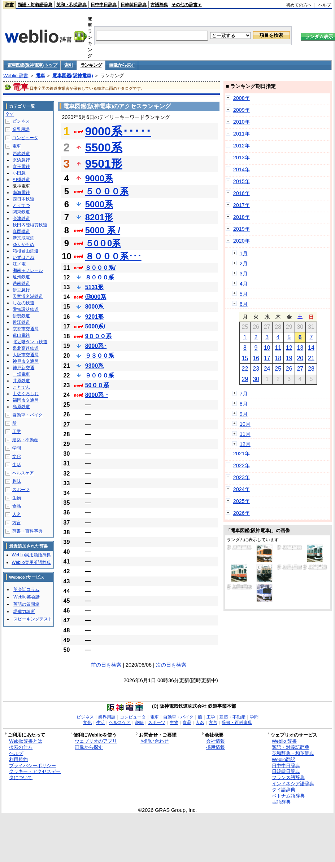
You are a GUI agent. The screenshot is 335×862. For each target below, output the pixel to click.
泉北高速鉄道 (26, 348)
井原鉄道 (21, 380)
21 (311, 358)
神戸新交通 (23, 367)
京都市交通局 (26, 328)
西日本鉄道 (23, 199)
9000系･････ (118, 131)
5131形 (94, 287)
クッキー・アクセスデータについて (35, 774)
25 (278, 369)
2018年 (241, 217)
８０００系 (99, 277)
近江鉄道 (21, 322)
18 (278, 358)
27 (300, 369)
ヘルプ (324, 5)
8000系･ (96, 346)
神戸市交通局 (26, 361)
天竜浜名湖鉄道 (28, 296)
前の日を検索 (106, 665)
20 (300, 358)
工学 (16, 431)
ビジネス (21, 121)
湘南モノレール (28, 270)
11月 (245, 434)
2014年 (241, 169)
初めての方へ (299, 5)
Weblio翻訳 (283, 759)
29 (245, 379)
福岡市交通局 (26, 400)
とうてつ (21, 205)
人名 (16, 514)
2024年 (241, 489)
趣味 (16, 481)
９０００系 (99, 375)
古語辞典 (159, 5)
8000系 (94, 307)
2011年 (241, 134)
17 (267, 358)
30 (256, 379)
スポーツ (21, 489)
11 (278, 348)
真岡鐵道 (21, 231)
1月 (244, 253)
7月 (244, 394)
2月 (244, 263)
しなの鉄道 (23, 302)
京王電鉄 (21, 166)
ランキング (91, 65)
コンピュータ (25, 137)
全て (9, 114)
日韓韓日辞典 (134, 5)
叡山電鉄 (21, 335)
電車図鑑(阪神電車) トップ (32, 65)
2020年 (241, 241)
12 (289, 348)
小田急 (19, 173)
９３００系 (99, 356)
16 (256, 358)
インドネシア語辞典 (293, 783)
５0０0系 (103, 243)
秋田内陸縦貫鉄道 (30, 224)
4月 (244, 284)
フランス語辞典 (288, 777)
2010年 (241, 122)
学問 (16, 448)
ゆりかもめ (23, 244)
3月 (244, 274)
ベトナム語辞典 (288, 796)
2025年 (241, 501)
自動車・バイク (27, 414)
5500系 (103, 147)
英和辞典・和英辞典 (293, 753)
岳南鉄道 (21, 283)
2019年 (241, 229)
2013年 (241, 157)
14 (311, 348)
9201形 (94, 317)
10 (267, 348)
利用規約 (18, 759)
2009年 (241, 110)
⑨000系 (95, 297)
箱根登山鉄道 (26, 250)
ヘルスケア (23, 473)
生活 (16, 464)
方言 (16, 522)
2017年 (241, 205)
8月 (244, 404)
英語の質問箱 (26, 604)
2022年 (241, 465)
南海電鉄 (21, 192)
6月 (244, 304)
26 (289, 369)
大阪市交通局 (26, 354)
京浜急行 (21, 160)
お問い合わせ (154, 741)
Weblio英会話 (26, 597)
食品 (16, 506)
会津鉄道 (21, 218)
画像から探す (121, 65)
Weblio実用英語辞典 (31, 562)
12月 (245, 444)
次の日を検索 (171, 665)
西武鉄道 (21, 153)
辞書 (9, 5)
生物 (16, 497)
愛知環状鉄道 (26, 309)
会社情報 (215, 741)
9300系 (94, 366)
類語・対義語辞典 (35, 5)
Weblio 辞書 (15, 75)
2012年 (241, 146)
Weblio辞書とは (25, 741)
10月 (245, 424)
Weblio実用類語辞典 (31, 554)
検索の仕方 (20, 747)
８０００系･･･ (113, 256)
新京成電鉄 (23, 237)
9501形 (103, 163)
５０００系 (107, 191)
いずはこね (23, 257)
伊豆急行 (21, 289)
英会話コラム (26, 589)
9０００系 (98, 336)
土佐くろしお (26, 393)
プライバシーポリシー (32, 765)
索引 (68, 65)
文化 (16, 456)
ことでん (21, 387)
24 (267, 369)
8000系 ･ (96, 395)
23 (256, 369)
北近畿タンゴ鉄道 (30, 341)
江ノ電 (19, 263)
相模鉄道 (21, 179)
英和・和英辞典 (71, 5)
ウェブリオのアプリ (96, 741)
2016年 (241, 193)
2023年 (241, 477)
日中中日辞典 (104, 5)
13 (300, 348)
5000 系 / (102, 230)
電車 (40, 75)
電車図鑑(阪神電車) (72, 75)
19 (289, 358)
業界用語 (21, 129)
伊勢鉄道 (21, 315)
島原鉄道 (21, 406)
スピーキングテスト (32, 619)
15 (245, 358)
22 (245, 369)
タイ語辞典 (283, 789)
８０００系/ (100, 268)
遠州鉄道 (21, 276)
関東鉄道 (21, 212)
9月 (244, 414)
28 (311, 369)
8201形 (99, 217)
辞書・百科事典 (27, 531)
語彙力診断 (24, 611)
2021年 (241, 453)
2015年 (241, 181)
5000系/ (95, 326)
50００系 (97, 385)
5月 (244, 294)
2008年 (241, 98)
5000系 (99, 204)
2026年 (241, 513)
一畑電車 (21, 374)
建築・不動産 (25, 439)
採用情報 (215, 747)
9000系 (99, 178)
